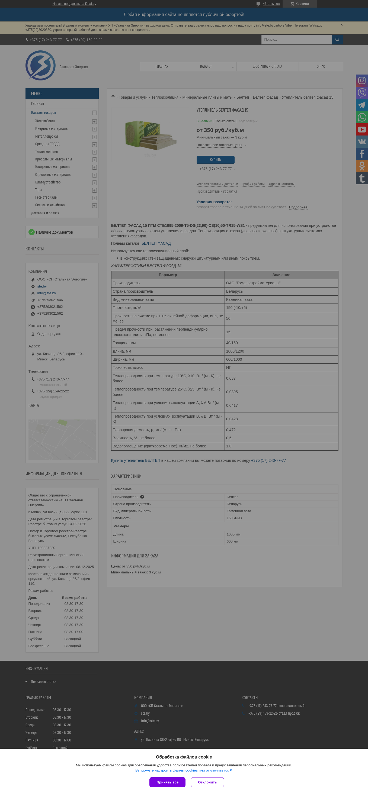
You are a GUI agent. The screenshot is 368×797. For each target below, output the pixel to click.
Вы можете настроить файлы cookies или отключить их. (182, 770)
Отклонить (207, 782)
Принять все (167, 782)
